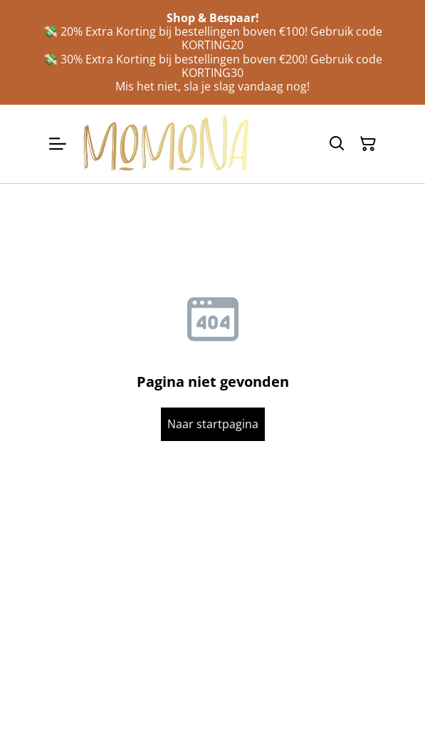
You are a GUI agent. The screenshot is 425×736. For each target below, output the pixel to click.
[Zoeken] (336, 144)
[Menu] (57, 143)
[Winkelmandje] (368, 144)
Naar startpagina (212, 424)
